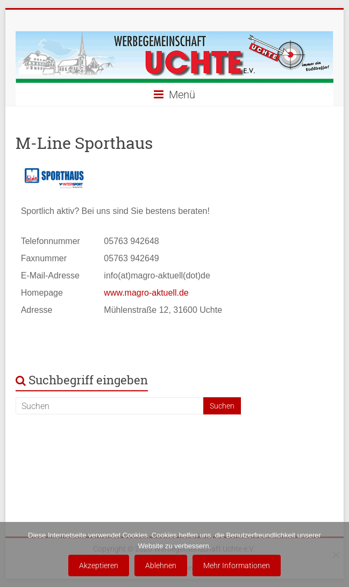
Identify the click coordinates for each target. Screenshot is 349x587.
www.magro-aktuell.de (146, 292)
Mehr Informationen (236, 565)
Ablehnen (160, 565)
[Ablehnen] (335, 554)
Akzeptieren (98, 565)
